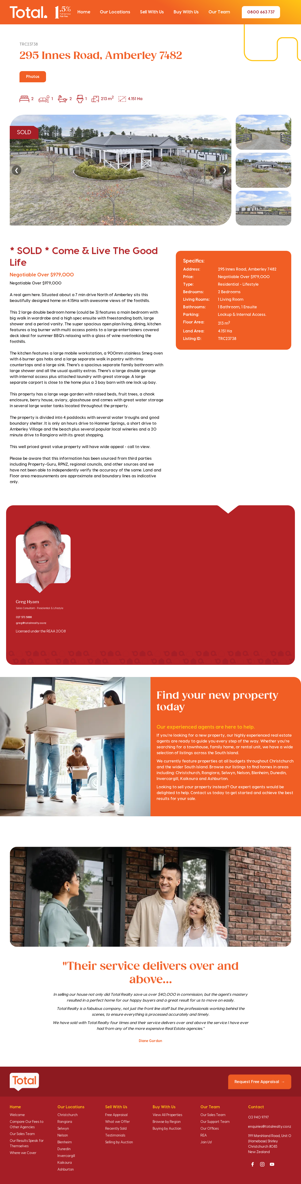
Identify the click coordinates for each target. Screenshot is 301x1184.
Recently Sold (116, 1128)
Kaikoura (64, 1163)
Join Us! (206, 1142)
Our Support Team (215, 1122)
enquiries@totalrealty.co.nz (269, 1126)
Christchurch (67, 1115)
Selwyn (63, 1128)
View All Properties (167, 1115)
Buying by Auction (167, 1128)
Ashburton (65, 1169)
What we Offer (117, 1122)
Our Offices (209, 1128)
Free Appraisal (116, 1115)
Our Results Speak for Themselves (27, 1143)
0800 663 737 (261, 12)
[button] (83, 12)
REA (203, 1135)
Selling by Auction (119, 1142)
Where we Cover (23, 1153)
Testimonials (115, 1135)
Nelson (62, 1135)
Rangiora (64, 1122)
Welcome (17, 1115)
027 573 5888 (24, 617)
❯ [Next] (224, 170)
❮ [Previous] (16, 170)
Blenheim (64, 1142)
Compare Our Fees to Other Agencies (26, 1124)
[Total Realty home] (40, 12)
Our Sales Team (22, 1134)
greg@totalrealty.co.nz (31, 623)
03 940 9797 (258, 1117)
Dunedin (64, 1149)
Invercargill (66, 1156)
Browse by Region (167, 1122)
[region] (150, 170)
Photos (32, 77)
